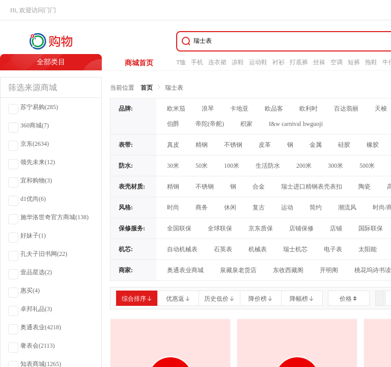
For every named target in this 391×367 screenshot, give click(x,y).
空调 (336, 62)
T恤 (181, 62)
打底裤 (299, 62)
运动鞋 (258, 62)
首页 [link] (147, 87)
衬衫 (278, 62)
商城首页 (139, 63)
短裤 (354, 62)
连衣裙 (217, 62)
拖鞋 (371, 62)
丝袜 (319, 62)
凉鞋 (238, 62)
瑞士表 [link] (174, 87)
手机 (197, 62)
